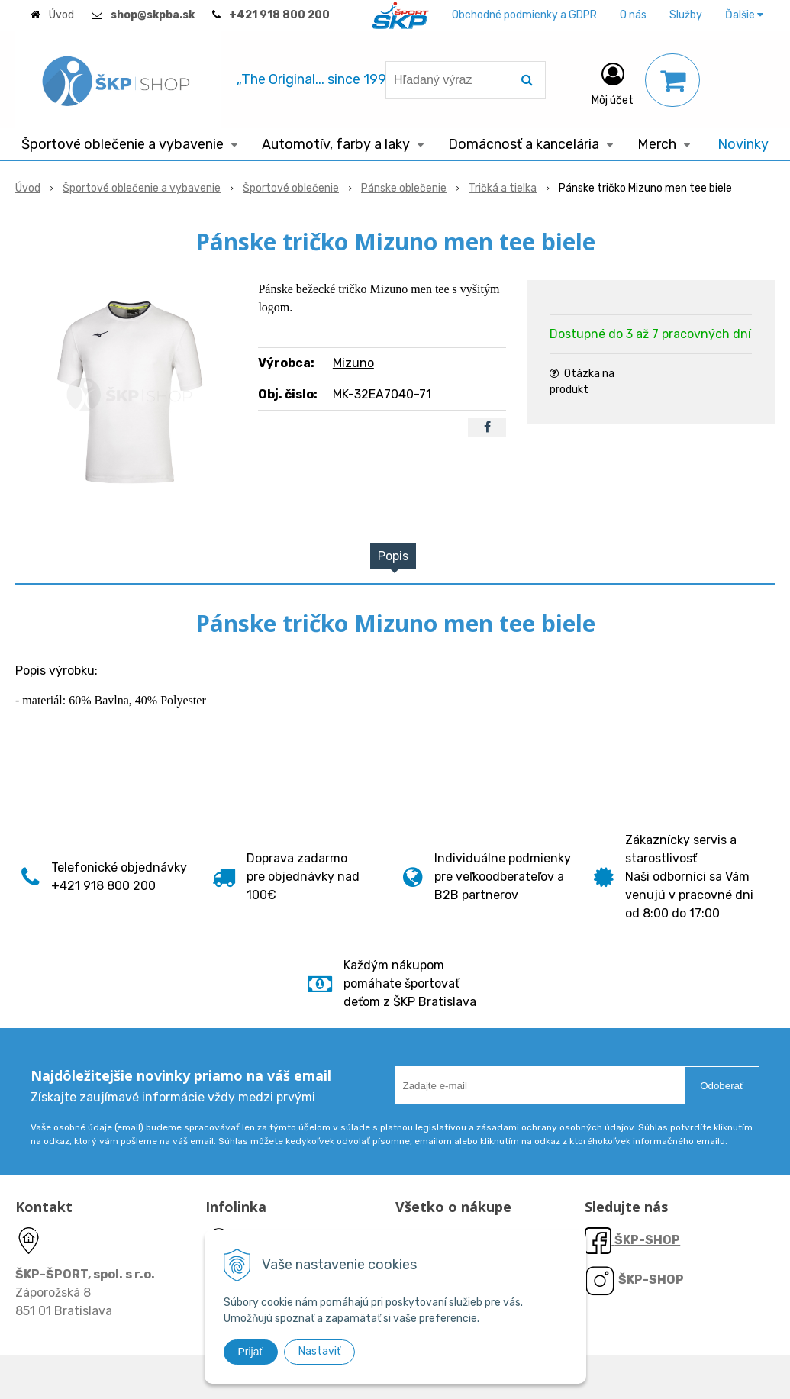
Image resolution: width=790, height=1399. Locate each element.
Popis (393, 556)
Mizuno (353, 363)
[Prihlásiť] (613, 83)
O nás (633, 14)
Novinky (743, 144)
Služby (685, 14)
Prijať (250, 1352)
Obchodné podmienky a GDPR (524, 14)
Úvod (61, 14)
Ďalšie (744, 14)
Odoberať (721, 1085)
